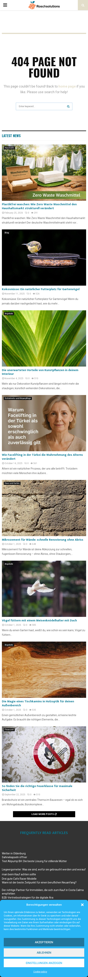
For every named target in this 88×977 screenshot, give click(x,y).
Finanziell (9, 730)
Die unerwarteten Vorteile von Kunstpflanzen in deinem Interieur (40, 372)
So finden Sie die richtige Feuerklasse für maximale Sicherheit (37, 788)
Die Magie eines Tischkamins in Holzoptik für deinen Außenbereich (38, 703)
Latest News (11, 135)
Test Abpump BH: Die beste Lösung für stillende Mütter (34, 861)
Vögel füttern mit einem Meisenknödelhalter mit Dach (39, 620)
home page (67, 86)
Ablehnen (44, 952)
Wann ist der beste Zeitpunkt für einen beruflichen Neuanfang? (39, 882)
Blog (7, 233)
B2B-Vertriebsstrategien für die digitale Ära (27, 897)
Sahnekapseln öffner (14, 857)
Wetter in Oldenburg (14, 853)
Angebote (9, 314)
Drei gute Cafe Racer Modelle (19, 878)
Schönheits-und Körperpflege (18, 398)
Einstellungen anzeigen (44, 963)
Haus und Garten (12, 483)
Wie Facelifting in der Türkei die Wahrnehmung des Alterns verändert (42, 456)
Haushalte (9, 148)
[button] (82, 905)
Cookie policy (40, 971)
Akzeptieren (44, 942)
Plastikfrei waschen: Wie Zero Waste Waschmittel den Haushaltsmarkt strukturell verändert (39, 206)
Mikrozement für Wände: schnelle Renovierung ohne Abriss (42, 539)
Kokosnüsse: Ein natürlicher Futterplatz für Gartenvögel (41, 289)
